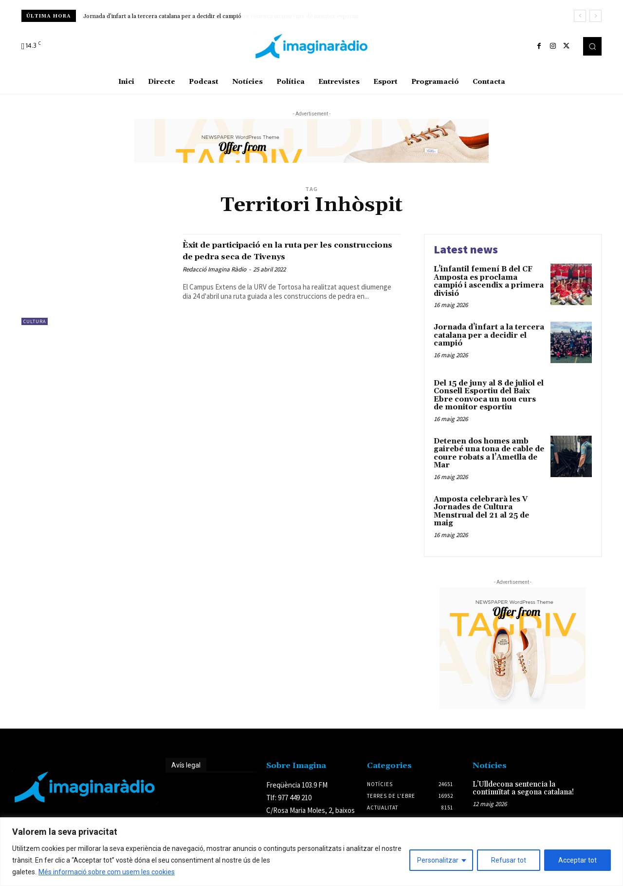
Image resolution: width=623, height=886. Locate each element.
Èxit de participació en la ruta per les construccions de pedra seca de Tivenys (287, 250)
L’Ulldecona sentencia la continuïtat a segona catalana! (523, 788)
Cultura (34, 321)
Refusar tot (508, 860)
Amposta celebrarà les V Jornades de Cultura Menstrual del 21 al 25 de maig (481, 511)
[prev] (580, 16)
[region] (311, 851)
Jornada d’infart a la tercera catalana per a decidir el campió (162, 16)
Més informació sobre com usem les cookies (106, 872)
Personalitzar (437, 860)
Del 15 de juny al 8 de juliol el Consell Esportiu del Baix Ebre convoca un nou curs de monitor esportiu (489, 395)
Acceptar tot (577, 860)
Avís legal (186, 765)
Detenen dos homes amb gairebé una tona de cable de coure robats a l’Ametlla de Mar (489, 453)
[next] (595, 16)
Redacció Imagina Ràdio (214, 269)
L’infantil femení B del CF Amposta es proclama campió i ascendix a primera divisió (489, 281)
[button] (592, 46)
